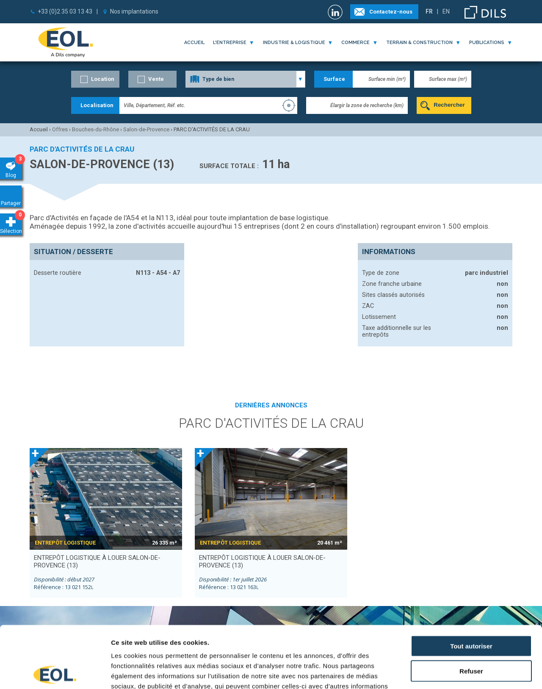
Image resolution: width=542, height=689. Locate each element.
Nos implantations (134, 11)
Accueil (194, 42)
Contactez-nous (390, 11)
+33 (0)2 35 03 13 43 (65, 11)
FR (429, 11)
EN (446, 11)
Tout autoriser (471, 584)
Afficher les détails (466, 672)
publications (486, 42)
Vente (156, 79)
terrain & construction (419, 42)
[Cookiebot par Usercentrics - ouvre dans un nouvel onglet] (55, 672)
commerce (355, 42)
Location (102, 79)
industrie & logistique (294, 42)
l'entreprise (229, 42)
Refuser (471, 609)
